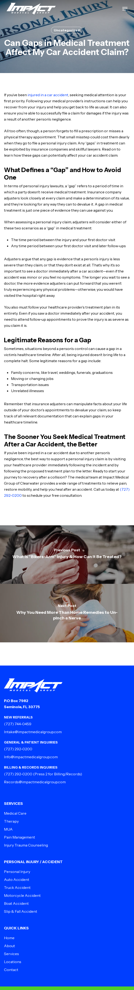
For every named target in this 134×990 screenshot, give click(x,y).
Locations (12, 961)
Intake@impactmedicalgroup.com (33, 731)
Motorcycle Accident (22, 895)
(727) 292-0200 (18, 749)
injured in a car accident (48, 94)
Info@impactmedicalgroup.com (31, 756)
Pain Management (19, 837)
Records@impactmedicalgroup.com (35, 782)
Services (11, 953)
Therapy (11, 821)
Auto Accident (16, 879)
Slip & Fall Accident (20, 911)
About (9, 945)
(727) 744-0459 (17, 723)
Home (9, 937)
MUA (8, 829)
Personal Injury (17, 871)
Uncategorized (67, 30)
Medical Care (15, 813)
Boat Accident (16, 903)
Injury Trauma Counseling (26, 845)
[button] (124, 8)
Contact (11, 969)
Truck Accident (17, 887)
